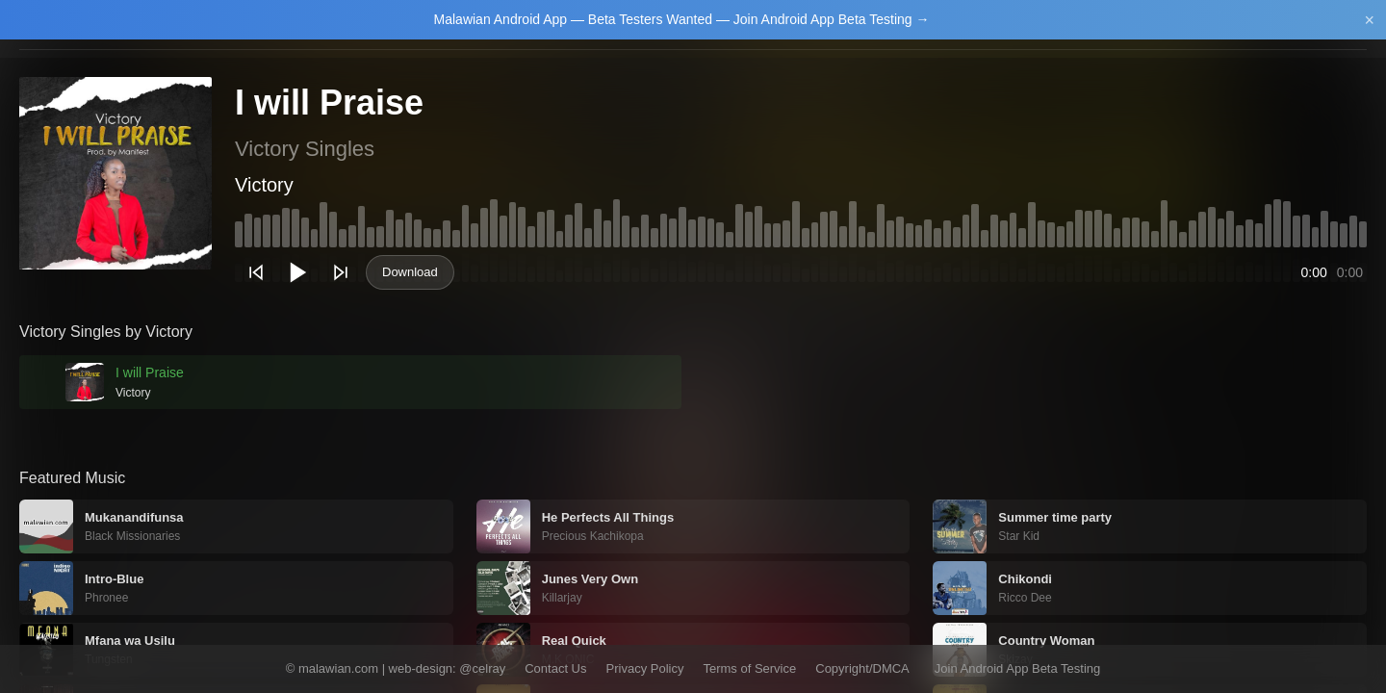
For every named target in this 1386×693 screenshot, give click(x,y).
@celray (482, 668)
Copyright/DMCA (862, 668)
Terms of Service (749, 668)
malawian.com (338, 668)
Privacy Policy (645, 668)
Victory (264, 184)
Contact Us (555, 668)
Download (410, 272)
